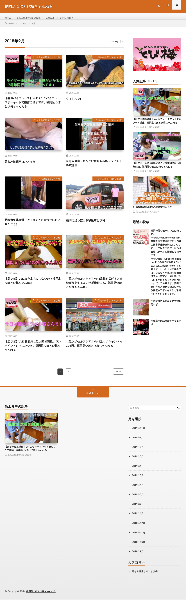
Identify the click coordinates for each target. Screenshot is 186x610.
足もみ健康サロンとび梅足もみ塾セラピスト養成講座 (94, 169)
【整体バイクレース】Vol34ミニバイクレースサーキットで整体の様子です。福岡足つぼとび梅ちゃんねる (32, 107)
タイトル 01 (75, 102)
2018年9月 (138, 562)
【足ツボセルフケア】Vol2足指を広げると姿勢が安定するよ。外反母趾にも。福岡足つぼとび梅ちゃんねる (94, 292)
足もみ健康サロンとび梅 (32, 17)
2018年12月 (139, 534)
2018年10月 (139, 552)
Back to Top (93, 405)
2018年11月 (139, 543)
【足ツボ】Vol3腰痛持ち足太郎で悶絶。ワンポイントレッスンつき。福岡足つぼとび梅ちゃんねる (33, 357)
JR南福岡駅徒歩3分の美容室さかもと (152, 210)
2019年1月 (138, 524)
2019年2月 (138, 515)
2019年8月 (138, 459)
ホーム (8, 17)
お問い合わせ (74, 17)
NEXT (114, 384)
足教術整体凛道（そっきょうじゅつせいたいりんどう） (33, 229)
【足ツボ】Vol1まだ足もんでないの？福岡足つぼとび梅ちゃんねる (33, 289)
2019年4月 (138, 496)
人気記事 (56, 17)
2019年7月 (138, 468)
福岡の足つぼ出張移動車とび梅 (89, 227)
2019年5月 (138, 487)
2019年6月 (138, 477)
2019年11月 (139, 440)
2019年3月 (138, 505)
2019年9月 (138, 449)
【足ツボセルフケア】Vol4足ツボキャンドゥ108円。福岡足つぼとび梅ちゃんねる (94, 357)
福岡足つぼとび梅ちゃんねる (42, 601)
